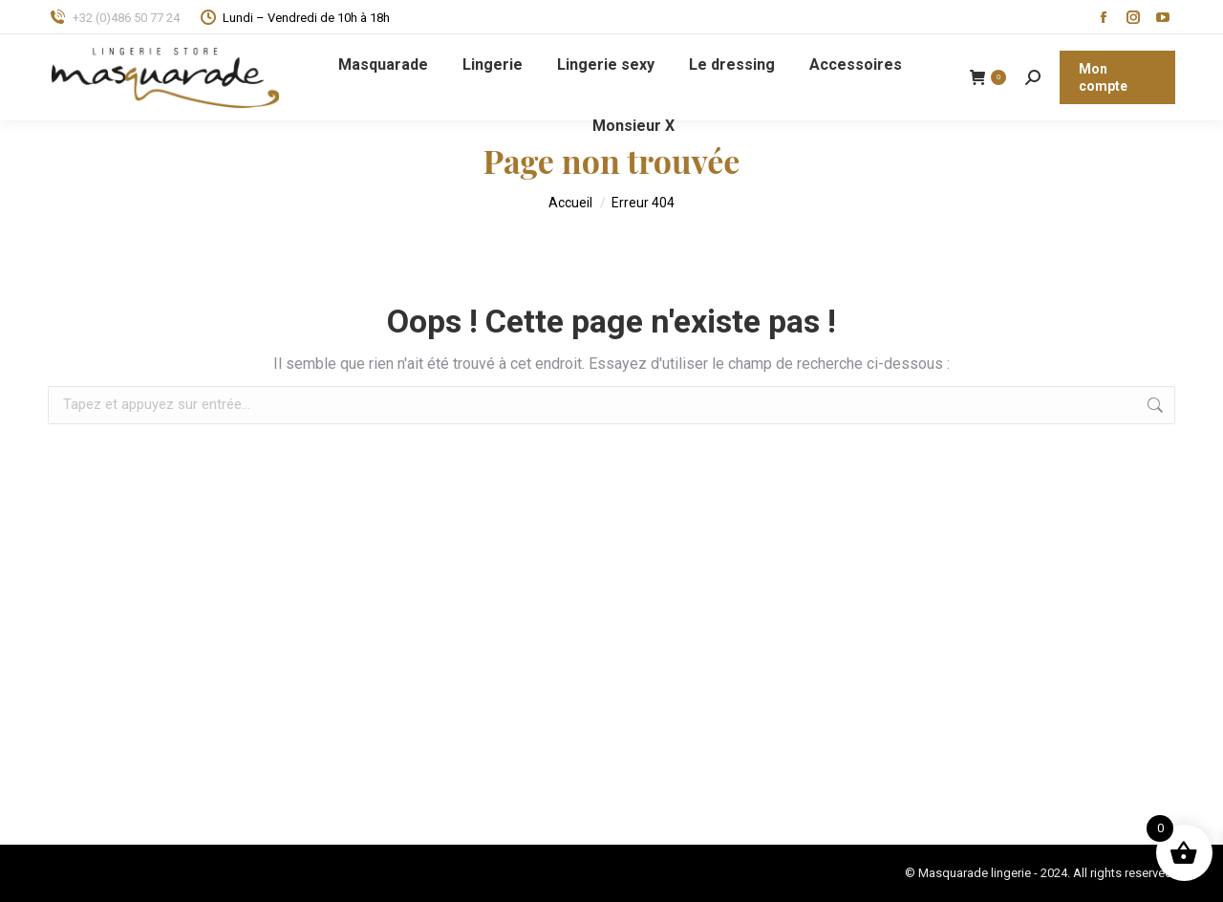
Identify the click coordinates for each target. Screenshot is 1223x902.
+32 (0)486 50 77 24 (114, 18)
